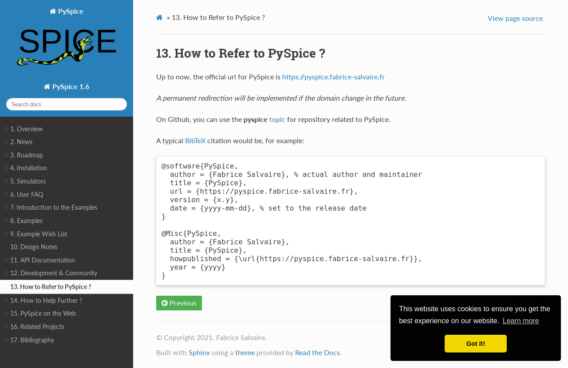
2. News (18, 142)
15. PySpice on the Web (40, 313)
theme (245, 352)
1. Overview (23, 129)
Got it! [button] (475, 343)
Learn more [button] (521, 321)
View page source (515, 18)
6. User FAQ (23, 195)
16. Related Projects (34, 327)
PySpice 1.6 (70, 86)
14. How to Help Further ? (43, 301)
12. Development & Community (50, 273)
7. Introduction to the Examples (50, 207)
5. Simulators (25, 181)
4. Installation (25, 168)
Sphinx (199, 352)
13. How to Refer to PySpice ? (50, 286)
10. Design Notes (33, 247)
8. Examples (23, 221)
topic (277, 119)
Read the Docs (317, 352)
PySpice (66, 40)
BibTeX (195, 140)
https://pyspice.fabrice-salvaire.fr (333, 76)
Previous (179, 302)
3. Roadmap (23, 155)
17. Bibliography (29, 340)
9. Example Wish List (35, 234)
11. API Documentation (39, 260)
